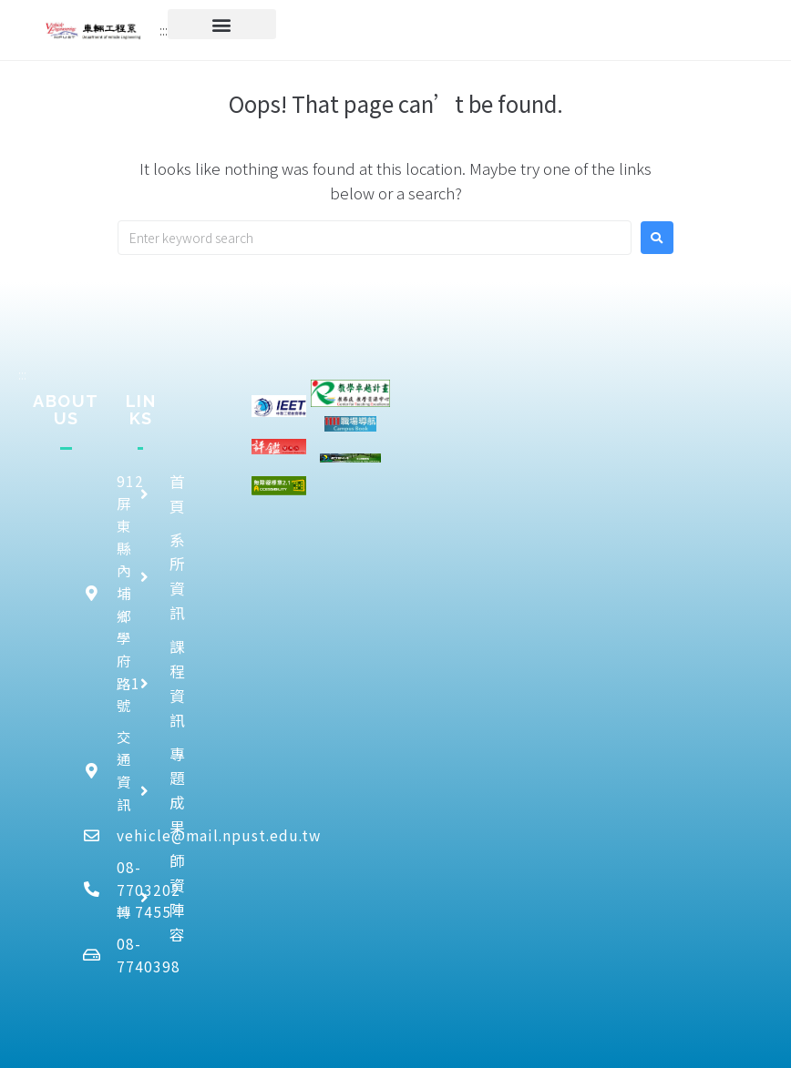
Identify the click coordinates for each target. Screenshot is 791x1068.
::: (163, 30)
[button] (222, 24)
